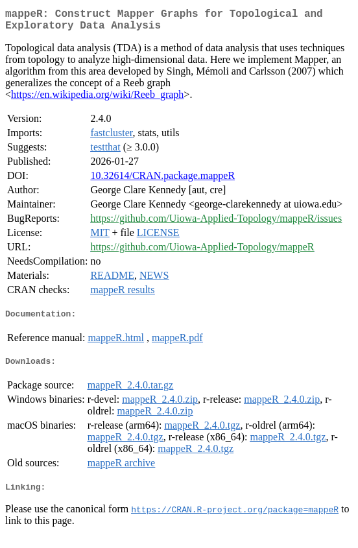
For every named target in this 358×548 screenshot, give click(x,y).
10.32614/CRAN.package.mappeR (162, 180)
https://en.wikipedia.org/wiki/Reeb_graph (97, 99)
